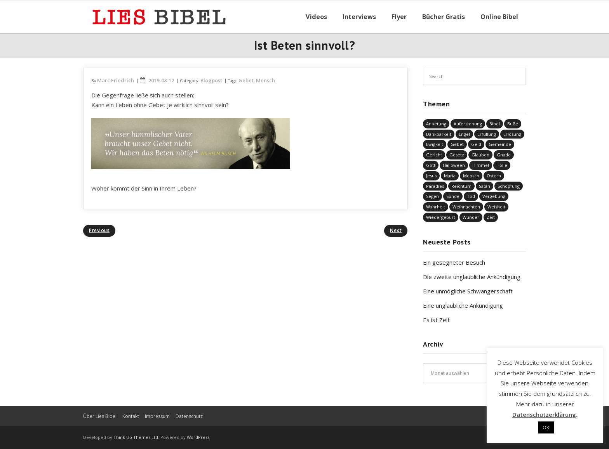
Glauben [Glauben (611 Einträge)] (480, 155)
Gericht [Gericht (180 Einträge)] (434, 155)
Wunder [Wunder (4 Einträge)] (471, 217)
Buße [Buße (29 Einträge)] (512, 124)
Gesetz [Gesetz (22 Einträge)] (456, 155)
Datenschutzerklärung (544, 414)
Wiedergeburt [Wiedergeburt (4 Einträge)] (440, 217)
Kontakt (130, 416)
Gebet (246, 80)
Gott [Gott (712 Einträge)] (430, 165)
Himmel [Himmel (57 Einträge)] (480, 165)
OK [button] (546, 427)
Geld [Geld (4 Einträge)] (476, 144)
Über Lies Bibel (100, 416)
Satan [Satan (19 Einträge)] (484, 186)
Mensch (265, 80)
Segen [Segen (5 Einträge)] (432, 196)
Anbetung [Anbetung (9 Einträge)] (436, 124)
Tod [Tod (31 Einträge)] (471, 196)
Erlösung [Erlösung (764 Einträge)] (512, 134)
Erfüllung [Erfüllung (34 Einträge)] (486, 134)
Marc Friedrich (115, 80)
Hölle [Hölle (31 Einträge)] (501, 165)
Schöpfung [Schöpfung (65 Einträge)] (509, 186)
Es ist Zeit (436, 320)
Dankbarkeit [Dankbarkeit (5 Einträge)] (438, 134)
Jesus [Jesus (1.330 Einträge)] (431, 176)
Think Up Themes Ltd (135, 437)
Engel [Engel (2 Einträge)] (464, 134)
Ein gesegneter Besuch (454, 262)
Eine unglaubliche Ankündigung (463, 305)
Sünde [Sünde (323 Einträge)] (452, 196)
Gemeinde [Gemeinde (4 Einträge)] (500, 144)
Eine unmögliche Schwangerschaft (468, 291)
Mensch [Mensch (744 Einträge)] (471, 176)
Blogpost (211, 80)
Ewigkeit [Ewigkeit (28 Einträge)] (434, 144)
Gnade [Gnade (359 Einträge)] (504, 155)
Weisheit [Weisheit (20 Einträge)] (496, 207)
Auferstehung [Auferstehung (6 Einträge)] (468, 124)
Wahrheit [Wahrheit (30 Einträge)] (435, 207)
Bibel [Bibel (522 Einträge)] (494, 124)
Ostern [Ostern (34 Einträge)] (494, 176)
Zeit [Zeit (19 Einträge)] (491, 217)
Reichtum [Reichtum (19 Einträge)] (461, 186)
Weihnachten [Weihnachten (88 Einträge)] (466, 207)
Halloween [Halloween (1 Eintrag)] (454, 165)
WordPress (198, 437)
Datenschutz (189, 416)
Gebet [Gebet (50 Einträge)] (457, 144)
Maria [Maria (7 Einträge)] (450, 176)
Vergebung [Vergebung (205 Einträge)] (493, 196)
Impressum (157, 416)
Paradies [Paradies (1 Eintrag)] (435, 186)
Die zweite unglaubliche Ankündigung (471, 277)
